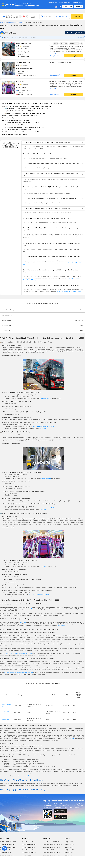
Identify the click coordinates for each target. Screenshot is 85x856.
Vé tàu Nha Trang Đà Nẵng (29, 852)
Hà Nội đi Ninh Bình (70, 842)
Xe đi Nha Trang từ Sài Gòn (7, 847)
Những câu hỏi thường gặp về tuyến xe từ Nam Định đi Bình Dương (19, 115)
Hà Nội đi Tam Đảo (69, 850)
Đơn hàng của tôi (52, 2)
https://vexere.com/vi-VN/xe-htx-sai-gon (39, 594)
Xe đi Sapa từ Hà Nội (5, 852)
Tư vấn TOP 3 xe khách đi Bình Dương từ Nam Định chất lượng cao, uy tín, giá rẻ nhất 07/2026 (26, 106)
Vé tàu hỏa (25, 839)
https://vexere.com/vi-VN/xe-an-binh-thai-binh (44, 508)
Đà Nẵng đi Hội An (69, 852)
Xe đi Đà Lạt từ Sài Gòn (6, 850)
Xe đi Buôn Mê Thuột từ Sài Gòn (8, 842)
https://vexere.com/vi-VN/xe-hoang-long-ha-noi (45, 426)
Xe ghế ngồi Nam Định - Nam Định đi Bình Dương (69, 291)
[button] (53, 142)
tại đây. (28, 776)
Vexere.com (34, 609)
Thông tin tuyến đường (8, 117)
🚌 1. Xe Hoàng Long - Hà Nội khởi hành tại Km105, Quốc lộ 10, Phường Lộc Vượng (27, 108)
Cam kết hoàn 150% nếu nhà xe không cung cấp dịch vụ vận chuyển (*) (26, 4)
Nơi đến (27, 15)
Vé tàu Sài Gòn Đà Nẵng (28, 847)
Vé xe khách (3, 22)
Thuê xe (67, 839)
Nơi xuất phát (9, 15)
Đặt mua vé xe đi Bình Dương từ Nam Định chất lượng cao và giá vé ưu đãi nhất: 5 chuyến (32, 103)
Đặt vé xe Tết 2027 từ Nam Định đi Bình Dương (14, 134)
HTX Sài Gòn (44, 566)
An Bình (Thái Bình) (46, 478)
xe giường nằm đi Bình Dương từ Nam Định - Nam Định (18, 672)
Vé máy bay (47, 839)
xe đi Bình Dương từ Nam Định (15, 23)
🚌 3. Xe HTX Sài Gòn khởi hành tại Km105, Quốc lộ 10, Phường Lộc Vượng (25, 113)
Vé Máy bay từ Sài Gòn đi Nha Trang (52, 844)
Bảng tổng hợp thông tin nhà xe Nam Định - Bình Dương (16, 129)
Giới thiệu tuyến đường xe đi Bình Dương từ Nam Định (16, 120)
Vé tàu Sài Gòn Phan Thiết (29, 844)
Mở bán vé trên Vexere (65, 2)
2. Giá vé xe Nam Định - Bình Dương (15, 124)
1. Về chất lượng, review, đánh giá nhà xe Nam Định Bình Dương (22, 122)
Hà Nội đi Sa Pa (69, 847)
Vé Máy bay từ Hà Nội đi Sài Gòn (51, 842)
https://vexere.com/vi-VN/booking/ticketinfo (43, 773)
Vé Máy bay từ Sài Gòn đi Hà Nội (51, 847)
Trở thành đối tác (78, 2)
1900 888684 (42, 428)
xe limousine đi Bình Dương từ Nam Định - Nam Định (18, 653)
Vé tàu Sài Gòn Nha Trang (28, 842)
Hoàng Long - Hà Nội (46, 398)
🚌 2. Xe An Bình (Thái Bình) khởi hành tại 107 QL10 (19, 110)
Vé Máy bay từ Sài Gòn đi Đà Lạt (51, 852)
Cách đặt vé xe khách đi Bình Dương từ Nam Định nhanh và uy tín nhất (20, 131)
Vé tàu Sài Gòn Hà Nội (28, 850)
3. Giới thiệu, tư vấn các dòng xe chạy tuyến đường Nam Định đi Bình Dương (25, 127)
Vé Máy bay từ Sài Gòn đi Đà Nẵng (52, 850)
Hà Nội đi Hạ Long (69, 844)
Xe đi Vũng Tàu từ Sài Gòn (7, 844)
